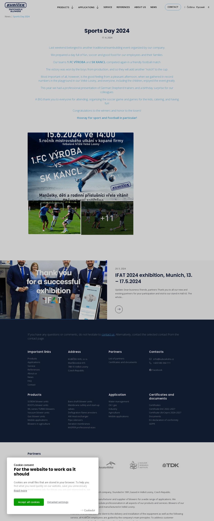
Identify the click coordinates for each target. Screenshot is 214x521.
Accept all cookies (29, 502)
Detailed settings (57, 502)
